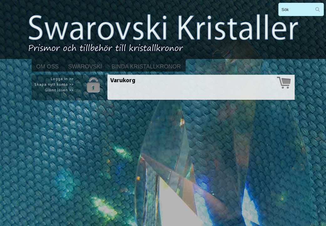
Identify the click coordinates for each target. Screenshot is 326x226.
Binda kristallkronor (146, 66)
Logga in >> (62, 79)
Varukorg (122, 80)
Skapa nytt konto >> (54, 84)
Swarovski (85, 66)
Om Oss (47, 66)
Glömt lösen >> (59, 90)
